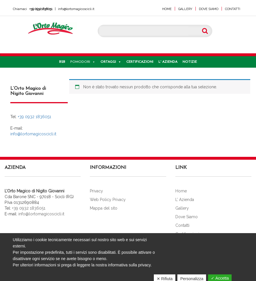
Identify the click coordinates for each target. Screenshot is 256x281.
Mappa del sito (103, 208)
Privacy (96, 191)
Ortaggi (108, 62)
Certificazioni (139, 62)
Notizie (190, 62)
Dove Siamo (208, 9)
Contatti (232, 9)
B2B (62, 62)
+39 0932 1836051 (34, 116)
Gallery (185, 9)
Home (167, 9)
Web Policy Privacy (108, 199)
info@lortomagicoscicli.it (76, 9)
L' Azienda (167, 62)
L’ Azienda (184, 199)
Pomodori (80, 62)
